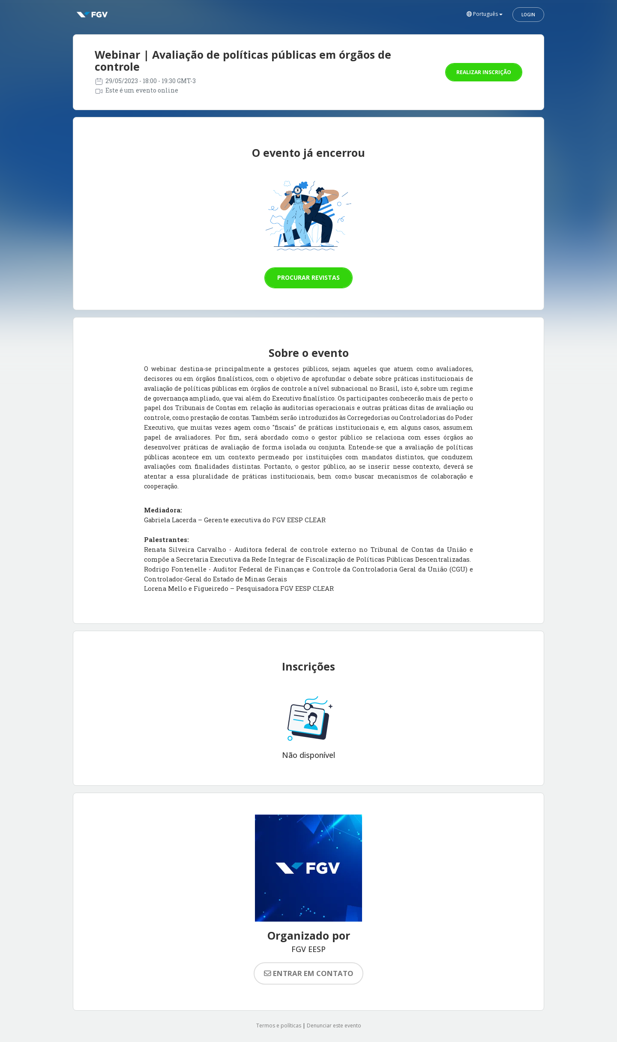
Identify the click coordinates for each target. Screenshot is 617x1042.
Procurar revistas (308, 277)
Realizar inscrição (483, 72)
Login (528, 15)
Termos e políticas (278, 1025)
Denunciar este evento (334, 1025)
